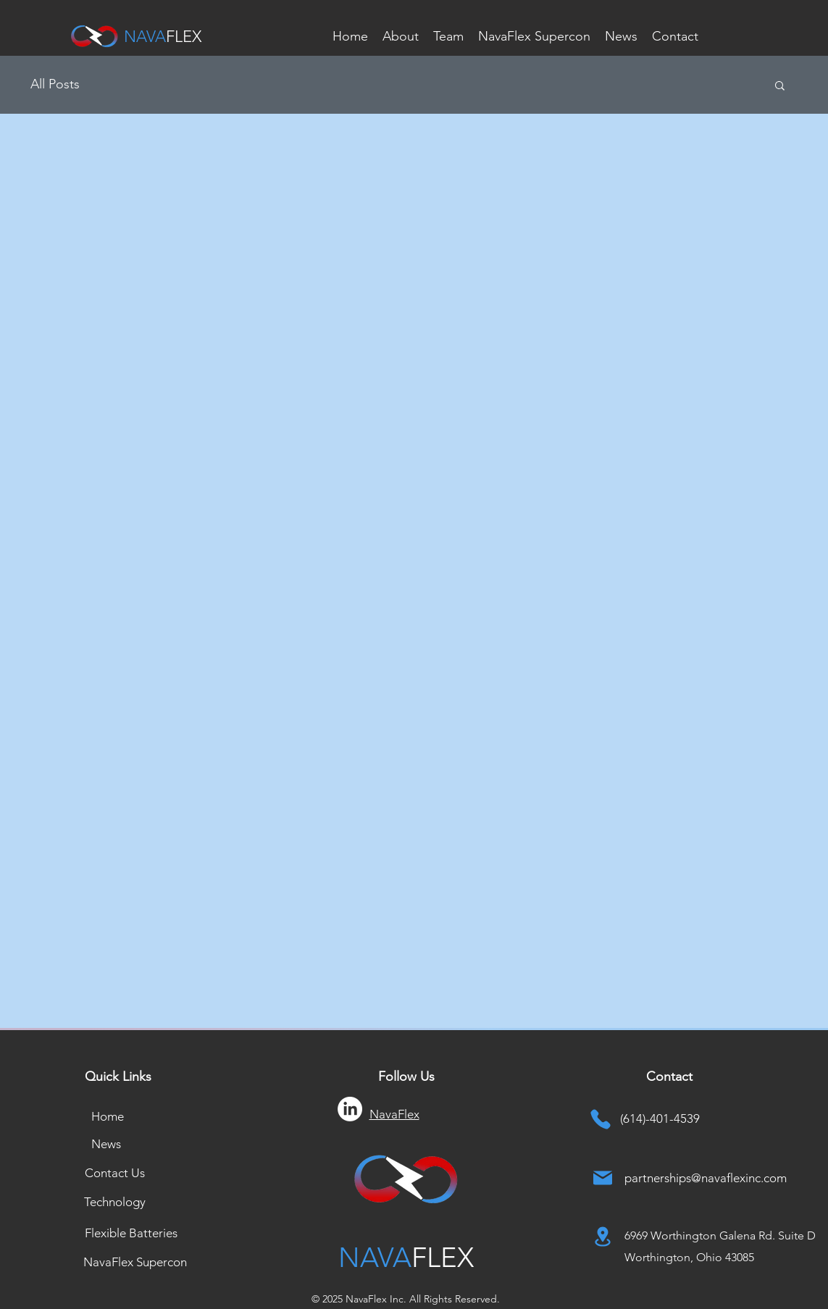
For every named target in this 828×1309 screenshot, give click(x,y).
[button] (780, 86)
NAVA (145, 36)
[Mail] (602, 1177)
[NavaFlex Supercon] (135, 1261)
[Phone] (600, 1119)
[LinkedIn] (350, 1109)
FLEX (183, 36)
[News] (106, 1143)
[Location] (602, 1236)
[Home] (108, 1116)
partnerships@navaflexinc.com (705, 1178)
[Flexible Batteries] (131, 1232)
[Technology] (115, 1201)
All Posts (55, 84)
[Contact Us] (115, 1172)
